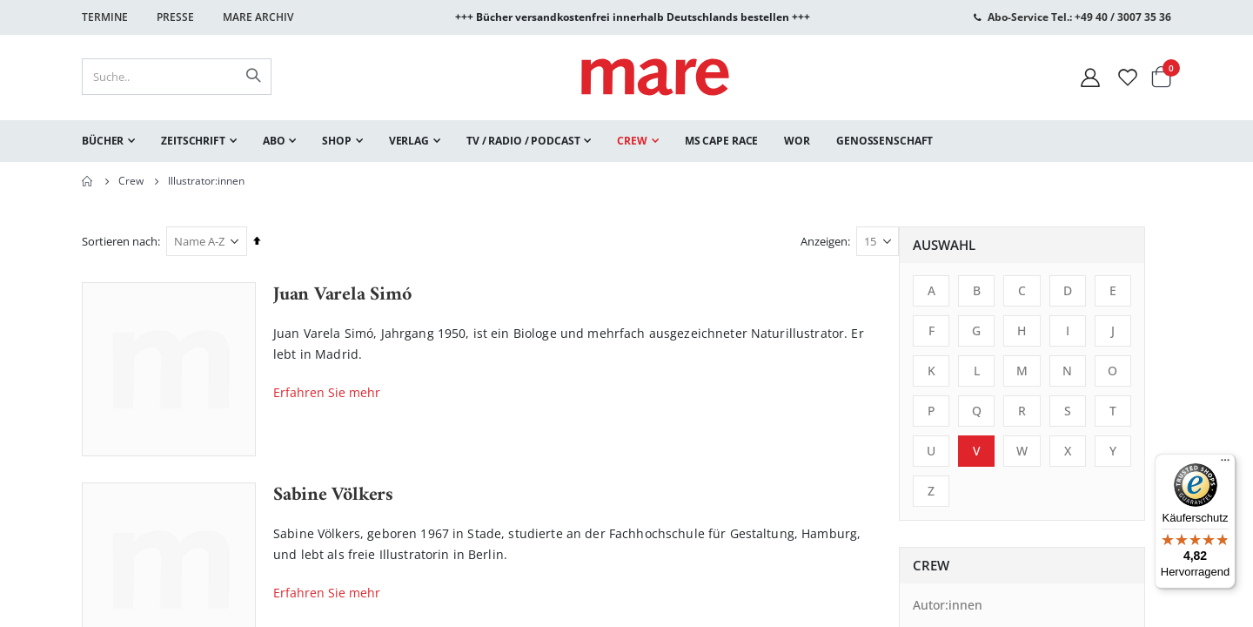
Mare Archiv (258, 17)
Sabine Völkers (606, 495)
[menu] (626, 141)
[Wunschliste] (1127, 77)
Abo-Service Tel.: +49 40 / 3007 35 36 (1079, 17)
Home (88, 181)
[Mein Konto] (1090, 77)
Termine (105, 17)
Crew (131, 181)
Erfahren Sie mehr (599, 392)
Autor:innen (130, 605)
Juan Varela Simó (614, 295)
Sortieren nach (392, 241)
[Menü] (1225, 458)
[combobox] (176, 76)
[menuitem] (108, 141)
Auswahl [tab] (127, 244)
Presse (175, 17)
